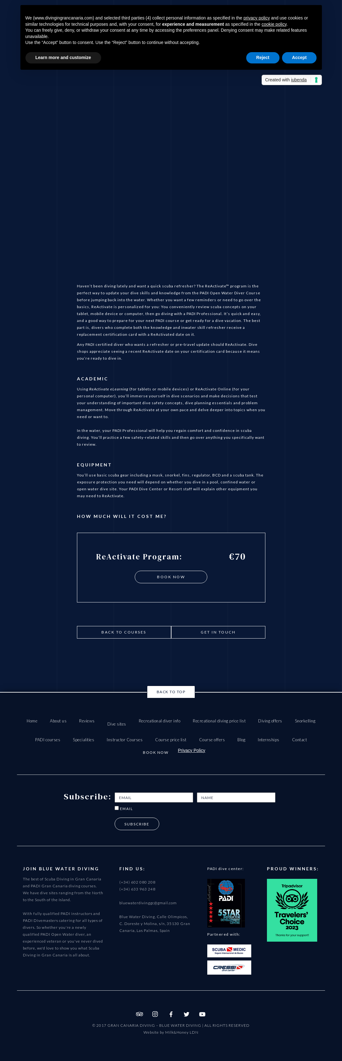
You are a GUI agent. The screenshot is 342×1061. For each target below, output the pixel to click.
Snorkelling (305, 720)
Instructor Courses (125, 739)
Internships (269, 739)
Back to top (171, 691)
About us (58, 720)
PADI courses (47, 739)
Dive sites (116, 723)
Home (32, 720)
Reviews (87, 720)
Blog (241, 739)
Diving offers (270, 720)
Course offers (212, 739)
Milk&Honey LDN (181, 1032)
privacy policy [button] (256, 17)
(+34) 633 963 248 (137, 889)
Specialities (83, 739)
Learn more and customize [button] (63, 57)
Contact (299, 739)
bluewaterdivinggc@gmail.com (148, 902)
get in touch (218, 632)
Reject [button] (262, 57)
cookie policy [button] (274, 24)
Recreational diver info (160, 720)
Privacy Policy (191, 750)
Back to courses (123, 632)
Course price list (171, 739)
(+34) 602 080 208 (137, 882)
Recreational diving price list (219, 720)
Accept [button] (299, 57)
